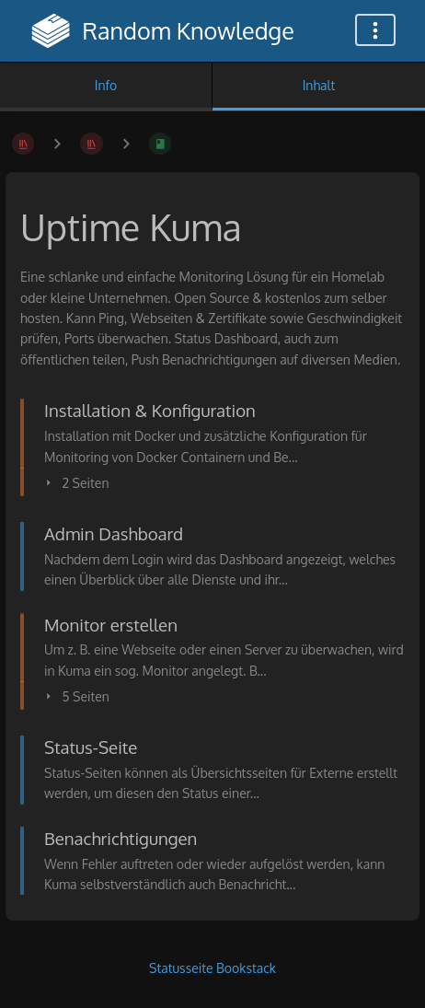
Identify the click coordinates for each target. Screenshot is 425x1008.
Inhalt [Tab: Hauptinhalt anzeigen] (319, 85)
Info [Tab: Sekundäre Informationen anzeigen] (106, 85)
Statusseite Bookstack (212, 968)
